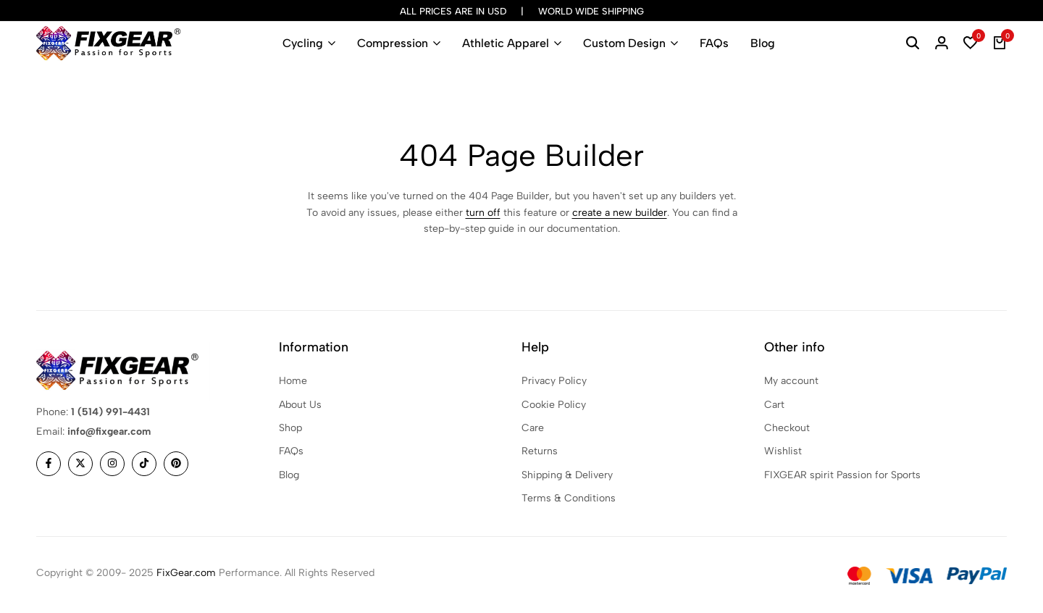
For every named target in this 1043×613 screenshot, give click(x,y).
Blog (762, 43)
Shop (290, 428)
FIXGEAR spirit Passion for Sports (842, 475)
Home (293, 381)
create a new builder (619, 213)
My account (791, 381)
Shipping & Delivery (567, 475)
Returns (540, 451)
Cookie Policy (554, 405)
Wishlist (783, 451)
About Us (300, 405)
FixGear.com (186, 573)
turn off (483, 213)
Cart (774, 405)
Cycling (302, 43)
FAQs (714, 43)
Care (533, 428)
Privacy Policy (554, 381)
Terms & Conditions (569, 498)
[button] (970, 43)
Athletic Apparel (505, 43)
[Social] (48, 463)
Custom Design (624, 43)
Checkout (787, 428)
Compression (392, 43)
